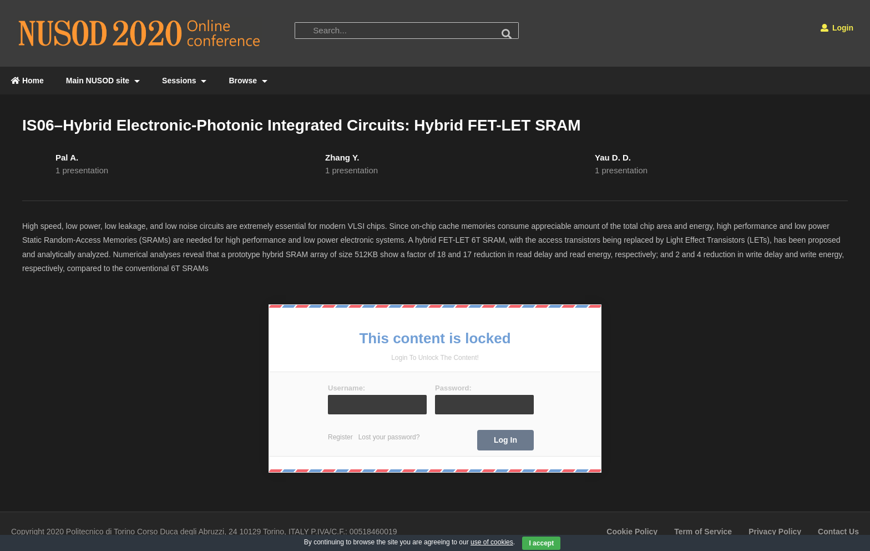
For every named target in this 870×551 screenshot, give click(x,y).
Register (340, 437)
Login (837, 27)
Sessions (184, 80)
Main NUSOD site (103, 80)
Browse (248, 80)
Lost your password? (389, 437)
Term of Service (703, 531)
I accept (541, 543)
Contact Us (838, 531)
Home (27, 80)
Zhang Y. (342, 157)
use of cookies (492, 542)
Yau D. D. (613, 157)
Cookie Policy (631, 531)
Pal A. (66, 157)
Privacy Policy (774, 531)
